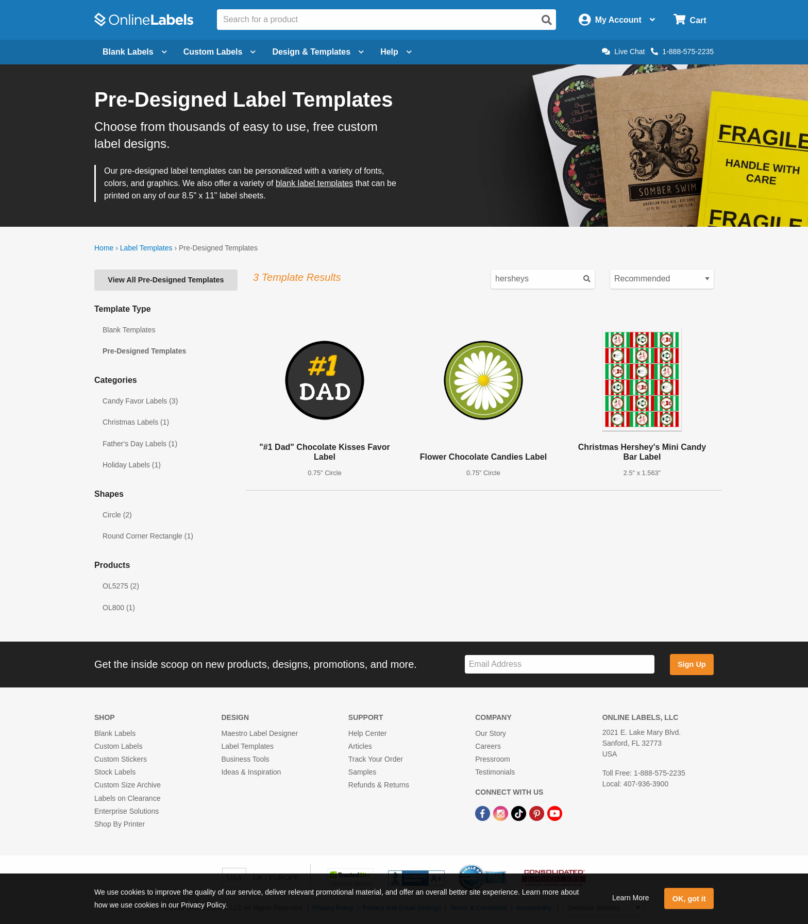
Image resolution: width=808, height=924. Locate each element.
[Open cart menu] (690, 19)
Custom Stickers (120, 759)
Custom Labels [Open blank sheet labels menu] (219, 51)
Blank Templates (129, 330)
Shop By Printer (119, 824)
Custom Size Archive (127, 785)
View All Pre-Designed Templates (166, 280)
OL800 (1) (119, 607)
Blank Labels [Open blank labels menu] (135, 51)
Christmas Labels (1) (136, 422)
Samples (362, 772)
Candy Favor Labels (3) (140, 401)
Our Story (490, 733)
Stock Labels (115, 772)
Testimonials (495, 772)
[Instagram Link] (501, 813)
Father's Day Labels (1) (140, 444)
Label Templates (146, 248)
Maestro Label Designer (259, 733)
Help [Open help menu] (396, 51)
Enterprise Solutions (126, 811)
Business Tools (245, 759)
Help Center (367, 733)
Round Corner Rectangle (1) (148, 536)
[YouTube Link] (554, 813)
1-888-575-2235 (682, 51)
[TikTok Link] (519, 813)
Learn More (630, 898)
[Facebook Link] (483, 813)
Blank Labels (115, 733)
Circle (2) (117, 515)
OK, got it (689, 899)
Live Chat (623, 51)
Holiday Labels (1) (132, 465)
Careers (488, 746)
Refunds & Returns (378, 785)
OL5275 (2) (121, 586)
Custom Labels (118, 746)
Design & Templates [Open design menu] (318, 51)
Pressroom (492, 759)
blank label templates (314, 183)
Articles (360, 746)
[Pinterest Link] (537, 813)
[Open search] (546, 20)
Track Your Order (375, 759)
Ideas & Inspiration (251, 772)
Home (103, 248)
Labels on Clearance (127, 798)
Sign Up (691, 664)
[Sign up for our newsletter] (559, 664)
